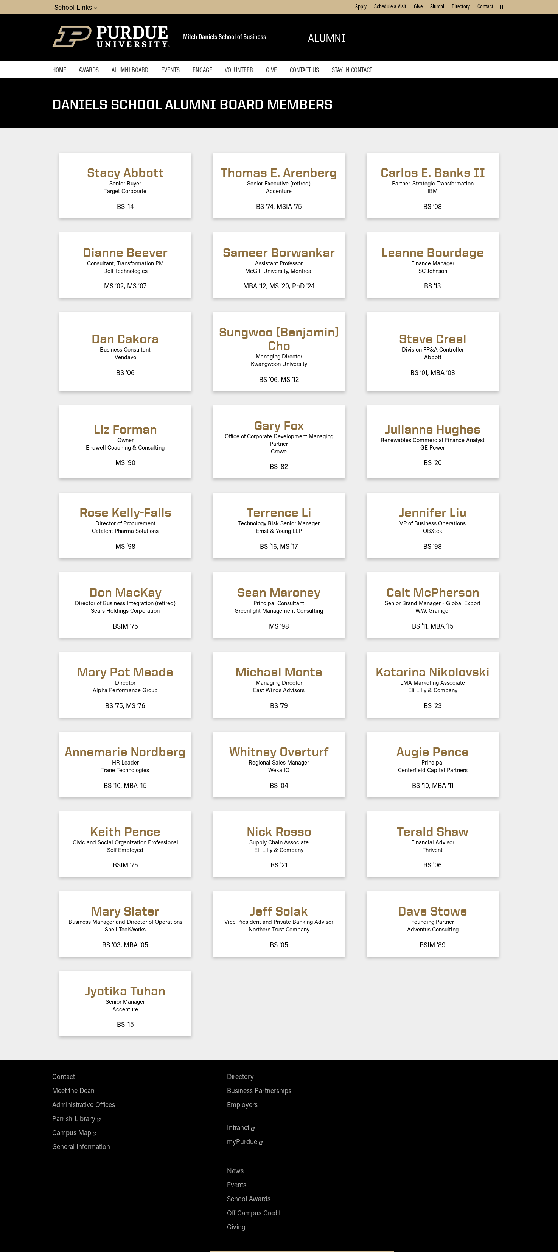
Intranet (154, 1132)
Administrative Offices (83, 1109)
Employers (158, 1109)
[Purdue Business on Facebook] (409, 1137)
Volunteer (255, 70)
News (242, 1081)
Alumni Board (136, 70)
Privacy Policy (369, 1235)
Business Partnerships (175, 1095)
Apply (361, 6)
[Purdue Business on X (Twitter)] (427, 1137)
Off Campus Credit (261, 1123)
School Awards (255, 1109)
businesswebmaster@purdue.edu (372, 1196)
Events (180, 70)
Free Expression (276, 1235)
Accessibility (159, 1235)
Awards (92, 70)
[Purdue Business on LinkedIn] (463, 1137)
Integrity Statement (235, 1235)
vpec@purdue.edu (303, 1222)
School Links (75, 7)
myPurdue (158, 1146)
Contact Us (327, 70)
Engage (215, 70)
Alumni (437, 6)
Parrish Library (73, 1123)
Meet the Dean (73, 1095)
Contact (485, 6)
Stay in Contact (378, 70)
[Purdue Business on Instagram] (445, 1137)
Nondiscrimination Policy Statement (292, 1215)
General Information (81, 1151)
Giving (243, 1137)
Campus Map (71, 1137)
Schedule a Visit (390, 6)
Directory (461, 6)
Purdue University (276, 1189)
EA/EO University (194, 1235)
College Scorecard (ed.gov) (324, 1235)
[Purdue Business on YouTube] (481, 1137)
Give (418, 6)
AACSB (352, 1095)
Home (59, 70)
